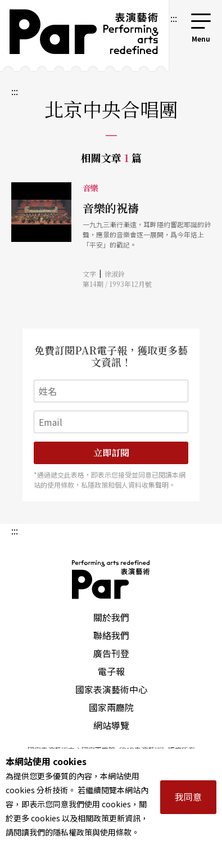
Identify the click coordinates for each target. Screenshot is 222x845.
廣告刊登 (111, 653)
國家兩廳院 (111, 707)
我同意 (188, 796)
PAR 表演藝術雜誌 (111, 579)
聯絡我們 (111, 635)
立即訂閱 (111, 452)
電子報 (111, 671)
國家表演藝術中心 (111, 689)
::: (173, 18)
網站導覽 (111, 725)
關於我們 (111, 617)
